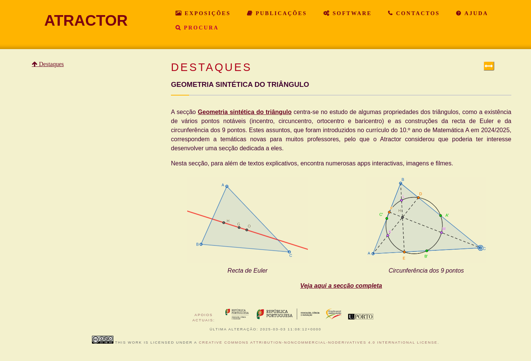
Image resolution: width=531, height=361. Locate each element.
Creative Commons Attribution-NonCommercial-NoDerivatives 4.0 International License (318, 342)
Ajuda (475, 13)
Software (351, 13)
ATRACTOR (86, 20)
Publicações (280, 13)
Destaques (50, 64)
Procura (200, 27)
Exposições (206, 13)
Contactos (416, 13)
